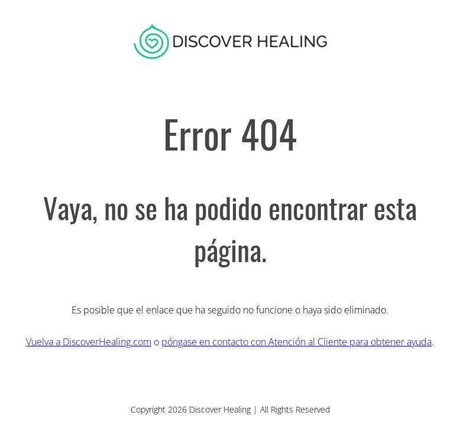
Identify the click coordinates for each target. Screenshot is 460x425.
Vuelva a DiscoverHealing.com (88, 341)
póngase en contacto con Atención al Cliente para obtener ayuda (296, 341)
